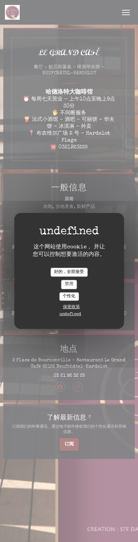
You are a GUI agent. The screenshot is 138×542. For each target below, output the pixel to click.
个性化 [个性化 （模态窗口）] (69, 296)
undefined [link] (70, 314)
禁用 (69, 284)
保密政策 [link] (71, 307)
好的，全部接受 (69, 272)
